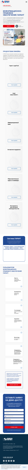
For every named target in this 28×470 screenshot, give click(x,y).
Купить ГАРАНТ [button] (5, 463)
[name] (14, 410)
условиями (2, 468)
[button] (8, 26)
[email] (14, 413)
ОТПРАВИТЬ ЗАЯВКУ (14, 427)
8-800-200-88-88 (8, 457)
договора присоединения (17, 424)
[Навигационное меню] (26, 1)
